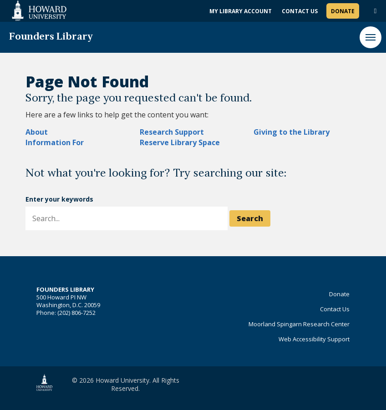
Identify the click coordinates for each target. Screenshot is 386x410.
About (36, 132)
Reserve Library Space (180, 142)
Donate (343, 11)
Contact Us (300, 11)
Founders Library (51, 37)
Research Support (172, 132)
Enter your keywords (59, 199)
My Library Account (240, 11)
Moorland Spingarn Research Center (299, 324)
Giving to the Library (292, 132)
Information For (54, 142)
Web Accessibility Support (314, 339)
